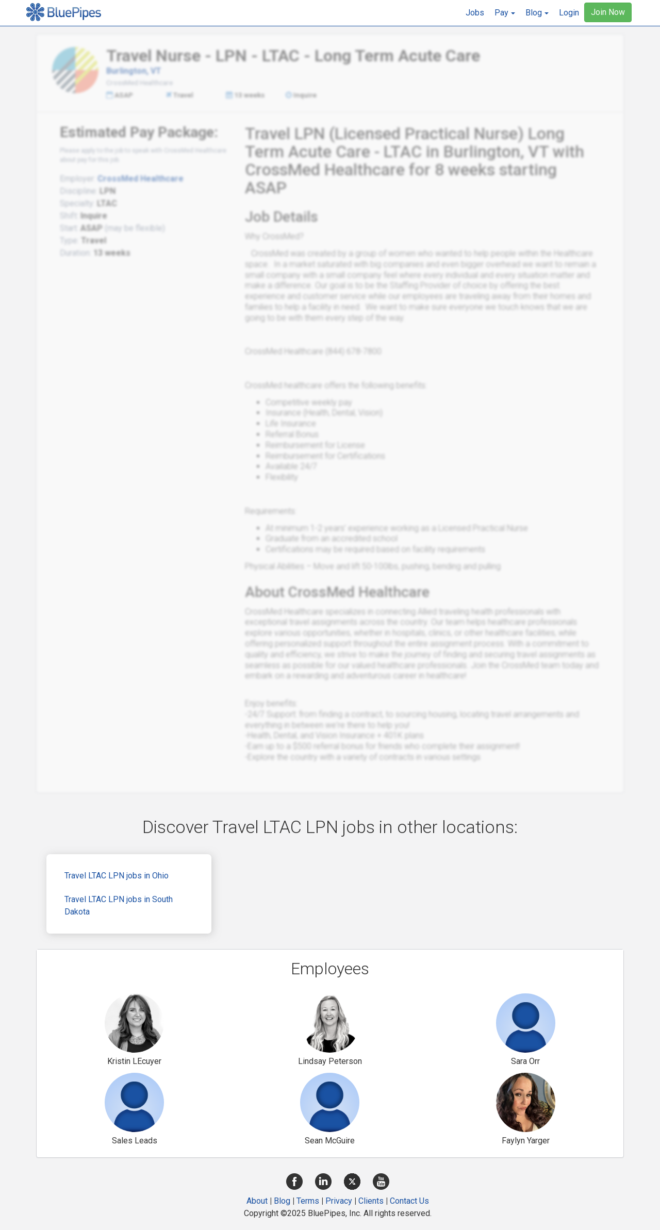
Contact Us (409, 1201)
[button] (504, 13)
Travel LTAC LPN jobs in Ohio (116, 875)
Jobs (475, 13)
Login (569, 13)
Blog (282, 1201)
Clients (371, 1201)
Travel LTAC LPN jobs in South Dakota (118, 905)
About (257, 1201)
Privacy (338, 1201)
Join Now (608, 12)
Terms (307, 1201)
